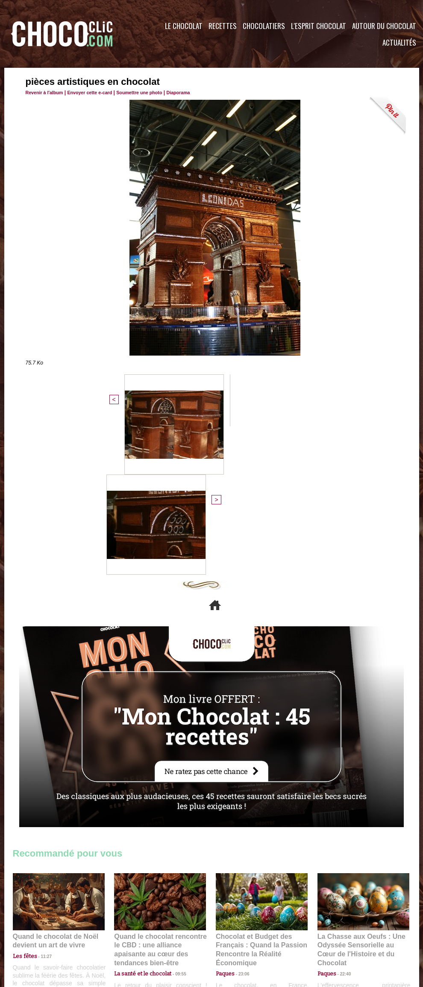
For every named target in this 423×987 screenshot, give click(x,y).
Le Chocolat (184, 25)
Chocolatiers (264, 25)
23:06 (240, 823)
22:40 (342, 815)
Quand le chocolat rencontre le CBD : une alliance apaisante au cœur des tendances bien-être (159, 796)
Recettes (223, 25)
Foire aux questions (343, 935)
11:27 (41, 807)
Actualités (399, 42)
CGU (126, 935)
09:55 (174, 815)
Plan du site (236, 935)
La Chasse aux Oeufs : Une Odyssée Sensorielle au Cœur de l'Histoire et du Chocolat (359, 796)
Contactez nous (38, 935)
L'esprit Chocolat (318, 25)
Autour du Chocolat (384, 25)
